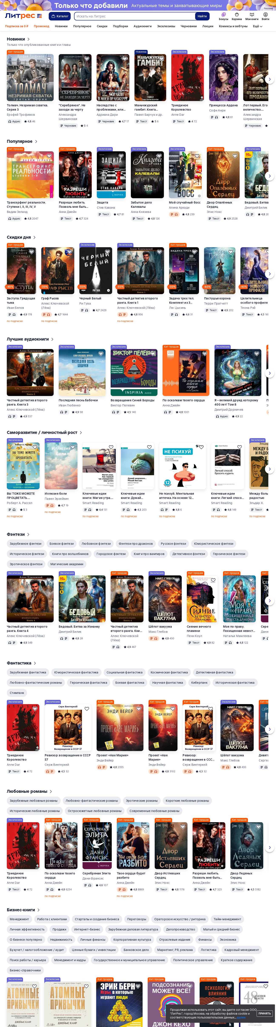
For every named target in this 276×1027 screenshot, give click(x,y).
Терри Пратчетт (216, 303)
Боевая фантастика (129, 683)
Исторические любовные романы (35, 811)
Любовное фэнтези (96, 544)
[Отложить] (49, 59)
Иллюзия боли (56, 493)
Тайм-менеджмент (227, 919)
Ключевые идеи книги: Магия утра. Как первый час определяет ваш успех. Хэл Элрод (97, 496)
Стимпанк (17, 693)
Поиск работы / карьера (28, 960)
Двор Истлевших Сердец (167, 875)
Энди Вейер (105, 760)
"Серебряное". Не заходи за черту (72, 107)
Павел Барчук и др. (148, 115)
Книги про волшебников (70, 554)
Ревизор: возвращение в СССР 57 (68, 757)
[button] (25, 544)
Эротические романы (142, 801)
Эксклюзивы (166, 26)
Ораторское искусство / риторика (180, 919)
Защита (102, 202)
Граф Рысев (50, 298)
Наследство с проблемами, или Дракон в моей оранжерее (110, 107)
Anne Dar (177, 115)
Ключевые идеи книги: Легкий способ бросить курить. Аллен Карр (227, 496)
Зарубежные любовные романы (34, 801)
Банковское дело (136, 950)
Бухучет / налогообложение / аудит (37, 950)
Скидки (102, 26)
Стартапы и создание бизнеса (97, 919)
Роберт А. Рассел (19, 503)
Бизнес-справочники (25, 970)
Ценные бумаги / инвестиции (94, 950)
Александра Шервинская (68, 117)
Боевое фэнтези (62, 544)
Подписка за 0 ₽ (16, 26)
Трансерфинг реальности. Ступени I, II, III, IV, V (26, 205)
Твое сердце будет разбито (131, 875)
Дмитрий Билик (70, 632)
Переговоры (136, 919)
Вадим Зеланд (17, 212)
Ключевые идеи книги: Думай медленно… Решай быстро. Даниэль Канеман (135, 496)
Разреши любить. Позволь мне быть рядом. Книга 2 (72, 205)
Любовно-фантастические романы (36, 683)
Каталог (60, 16)
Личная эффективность (27, 929)
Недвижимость (61, 940)
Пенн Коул (194, 636)
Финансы (205, 940)
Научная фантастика (167, 683)
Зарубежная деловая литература (133, 929)
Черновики (189, 26)
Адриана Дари (107, 115)
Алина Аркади (179, 207)
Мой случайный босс (185, 202)
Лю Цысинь (177, 308)
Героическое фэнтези (229, 554)
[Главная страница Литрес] (23, 16)
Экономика (228, 940)
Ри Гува (85, 303)
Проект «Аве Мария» (113, 755)
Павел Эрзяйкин (57, 499)
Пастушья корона (217, 298)
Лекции (207, 26)
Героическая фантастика (88, 683)
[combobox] (134, 16)
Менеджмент (19, 919)
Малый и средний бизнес (221, 929)
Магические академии (66, 564)
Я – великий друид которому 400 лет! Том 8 (236, 402)
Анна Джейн (68, 212)
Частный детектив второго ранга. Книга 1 (137, 300)
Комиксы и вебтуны (233, 26)
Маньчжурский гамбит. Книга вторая (145, 107)
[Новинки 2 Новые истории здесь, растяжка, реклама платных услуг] (138, 5)
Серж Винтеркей (57, 765)
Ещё (256, 26)
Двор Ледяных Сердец (241, 875)
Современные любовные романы (154, 811)
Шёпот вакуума (160, 626)
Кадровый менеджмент (242, 950)
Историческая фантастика (235, 683)
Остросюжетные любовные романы (95, 811)
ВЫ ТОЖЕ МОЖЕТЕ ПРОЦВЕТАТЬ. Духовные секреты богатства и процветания (21, 496)
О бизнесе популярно (26, 940)
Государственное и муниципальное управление (129, 960)
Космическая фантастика (169, 672)
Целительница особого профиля (254, 300)
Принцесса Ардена (223, 105)
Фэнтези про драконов (136, 544)
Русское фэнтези (173, 544)
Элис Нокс (214, 212)
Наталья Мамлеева (237, 636)
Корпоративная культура (132, 940)
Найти (202, 16)
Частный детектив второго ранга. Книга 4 (27, 629)
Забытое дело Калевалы (141, 205)
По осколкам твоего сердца (184, 400)
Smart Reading (93, 503)
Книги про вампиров (149, 554)
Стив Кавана (106, 207)
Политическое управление (193, 960)
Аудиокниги (143, 26)
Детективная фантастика (214, 672)
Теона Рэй (247, 308)
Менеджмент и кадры (70, 960)
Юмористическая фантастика (76, 672)
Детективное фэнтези (189, 554)
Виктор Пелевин (123, 405)
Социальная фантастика (125, 672)
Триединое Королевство (181, 107)
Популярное (82, 26)
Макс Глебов (158, 632)
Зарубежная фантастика (28, 672)
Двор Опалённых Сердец (219, 205)
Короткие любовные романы (187, 801)
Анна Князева (141, 212)
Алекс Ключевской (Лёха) (55, 306)
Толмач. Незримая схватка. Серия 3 (27, 107)
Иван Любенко (70, 405)
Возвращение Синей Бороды (132, 400)
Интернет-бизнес (87, 929)
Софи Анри (217, 110)
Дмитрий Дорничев (229, 410)
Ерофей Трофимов (21, 115)
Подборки (120, 26)
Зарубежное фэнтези (25, 544)
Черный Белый (90, 298)
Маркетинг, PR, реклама (175, 950)
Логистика (208, 950)
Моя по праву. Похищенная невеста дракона (239, 629)
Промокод (41, 26)
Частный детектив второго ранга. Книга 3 (27, 402)
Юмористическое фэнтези (213, 544)
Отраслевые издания (174, 940)
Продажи (59, 929)
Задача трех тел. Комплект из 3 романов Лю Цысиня (181, 300)
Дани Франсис (93, 878)
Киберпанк (199, 683)
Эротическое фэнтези (26, 564)
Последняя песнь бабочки (78, 400)
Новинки (61, 26)
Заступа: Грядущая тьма (21, 300)
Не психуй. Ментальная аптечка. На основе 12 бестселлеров (176, 496)
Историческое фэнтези (27, 554)
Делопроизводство (180, 929)
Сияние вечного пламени (199, 629)
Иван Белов (15, 308)
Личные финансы (93, 940)
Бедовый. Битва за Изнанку (79, 626)
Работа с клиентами (52, 919)
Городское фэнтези (111, 554)
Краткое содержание (236, 960)
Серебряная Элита (97, 873)
